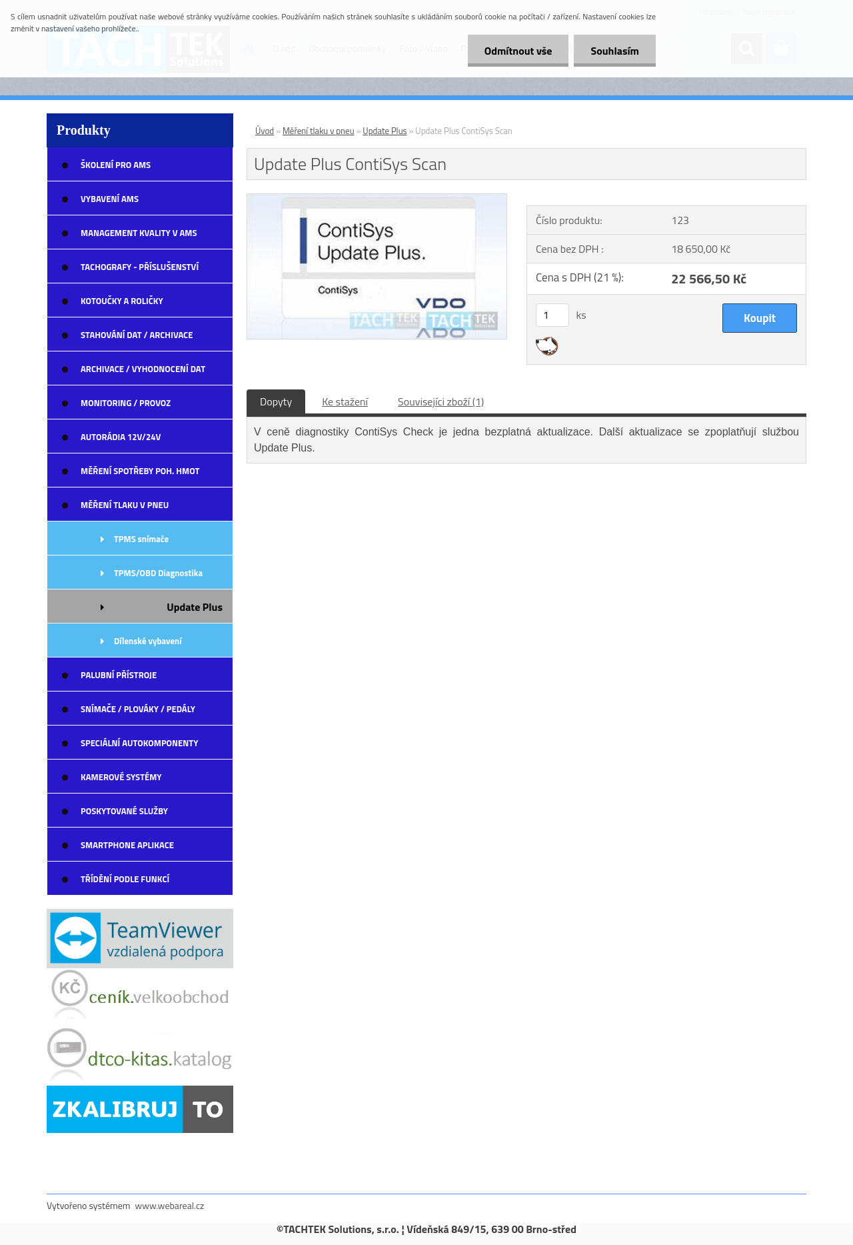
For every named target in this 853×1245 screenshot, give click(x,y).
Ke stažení (345, 401)
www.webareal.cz (170, 1205)
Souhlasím (614, 51)
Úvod (264, 130)
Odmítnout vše (518, 51)
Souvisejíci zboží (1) (441, 401)
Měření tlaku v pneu (319, 130)
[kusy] (552, 315)
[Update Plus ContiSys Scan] (376, 199)
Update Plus (385, 130)
